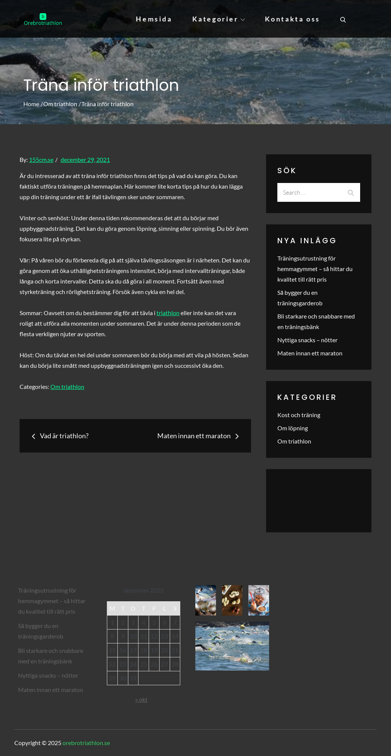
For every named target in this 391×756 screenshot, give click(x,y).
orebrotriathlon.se (86, 742)
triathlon (168, 312)
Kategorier (218, 19)
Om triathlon (67, 386)
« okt (141, 699)
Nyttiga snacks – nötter (307, 339)
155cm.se (41, 159)
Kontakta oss (292, 19)
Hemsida (154, 19)
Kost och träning (298, 414)
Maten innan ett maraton (309, 353)
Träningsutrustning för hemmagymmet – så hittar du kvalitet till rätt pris (315, 269)
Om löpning (292, 427)
